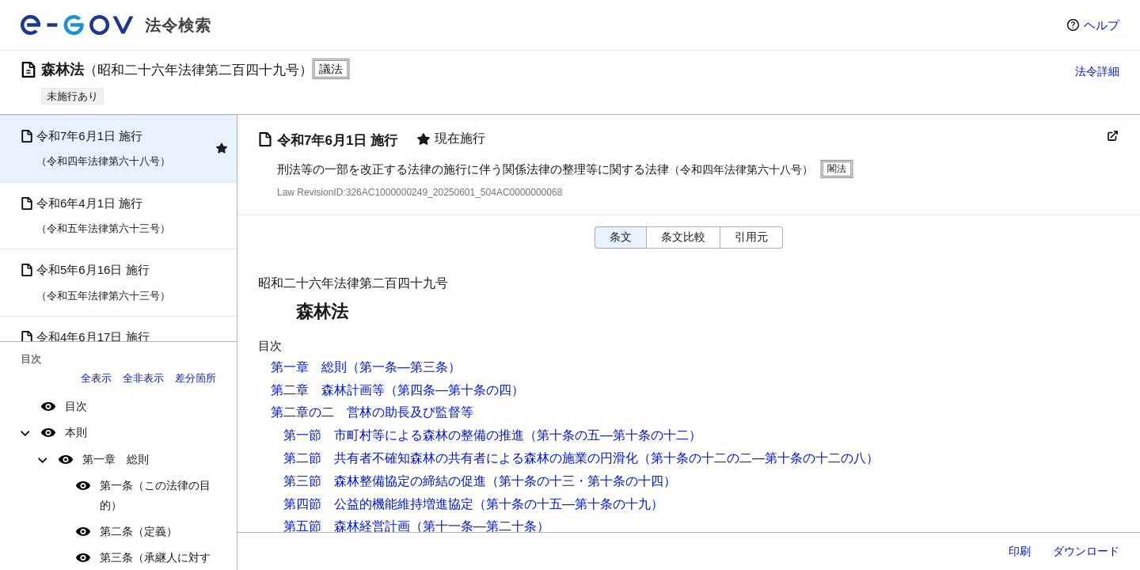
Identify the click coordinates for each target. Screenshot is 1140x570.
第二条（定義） (138, 531)
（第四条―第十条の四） (454, 390)
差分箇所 (195, 378)
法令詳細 (1097, 71)
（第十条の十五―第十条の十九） (568, 504)
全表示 (96, 378)
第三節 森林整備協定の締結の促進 (384, 481)
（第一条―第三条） (404, 367)
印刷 (1020, 551)
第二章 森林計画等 (328, 390)
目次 (76, 406)
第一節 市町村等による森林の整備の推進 (403, 435)
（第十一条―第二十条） (479, 526)
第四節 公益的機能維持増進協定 (378, 504)
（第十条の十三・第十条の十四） (581, 481)
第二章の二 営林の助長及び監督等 (372, 412)
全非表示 (143, 378)
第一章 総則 (115, 459)
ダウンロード (1086, 551)
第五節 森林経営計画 (346, 526)
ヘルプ (1101, 25)
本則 (76, 432)
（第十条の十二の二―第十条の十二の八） (758, 458)
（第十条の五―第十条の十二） (612, 435)
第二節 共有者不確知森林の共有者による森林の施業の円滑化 (460, 458)
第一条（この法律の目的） (155, 495)
